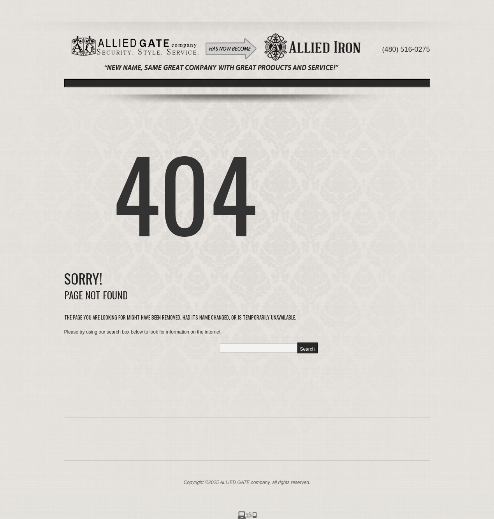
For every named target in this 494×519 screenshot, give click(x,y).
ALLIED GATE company (245, 482)
